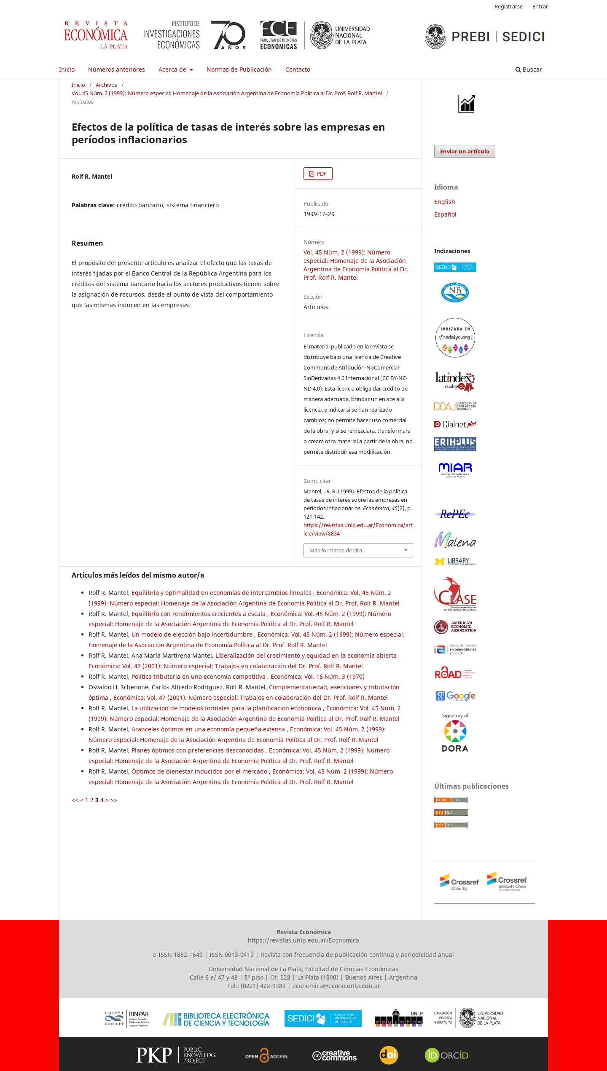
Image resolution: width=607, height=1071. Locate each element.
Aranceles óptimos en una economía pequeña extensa (209, 729)
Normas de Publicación (239, 69)
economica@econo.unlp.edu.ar (336, 986)
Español (445, 214)
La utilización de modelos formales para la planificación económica (227, 708)
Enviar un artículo (464, 151)
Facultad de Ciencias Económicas (351, 969)
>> (113, 800)
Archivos (106, 84)
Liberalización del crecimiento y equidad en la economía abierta (306, 655)
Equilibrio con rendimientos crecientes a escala (199, 614)
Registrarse (508, 6)
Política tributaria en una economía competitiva (199, 676)
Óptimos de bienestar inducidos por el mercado (200, 771)
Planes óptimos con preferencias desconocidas (199, 750)
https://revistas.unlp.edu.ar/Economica (303, 940)
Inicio (67, 69)
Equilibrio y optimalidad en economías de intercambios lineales (222, 593)
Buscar (529, 69)
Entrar (540, 6)
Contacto (297, 69)
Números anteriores (116, 69)
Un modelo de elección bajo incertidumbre (193, 634)
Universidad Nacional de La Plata (255, 969)
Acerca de (173, 69)
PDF (321, 173)
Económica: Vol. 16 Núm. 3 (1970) (318, 676)
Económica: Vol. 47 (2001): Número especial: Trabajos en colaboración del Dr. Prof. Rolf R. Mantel (226, 666)
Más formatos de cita (335, 550)
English (444, 202)
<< (75, 800)
